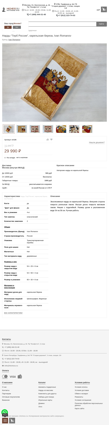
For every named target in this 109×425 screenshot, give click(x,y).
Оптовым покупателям (11, 397)
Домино (41, 403)
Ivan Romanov (14, 40)
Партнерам (6, 394)
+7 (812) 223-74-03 (66, 15)
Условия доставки (82, 390)
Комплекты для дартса (47, 394)
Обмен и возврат (81, 394)
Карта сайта (79, 408)
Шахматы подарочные (47, 387)
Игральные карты (45, 400)
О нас (4, 387)
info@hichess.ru (11, 366)
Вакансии (6, 400)
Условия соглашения (83, 400)
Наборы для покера (46, 397)
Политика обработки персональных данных (89, 404)
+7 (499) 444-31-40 (37, 14)
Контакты (5, 390)
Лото (40, 407)
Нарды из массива (45, 390)
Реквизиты (79, 397)
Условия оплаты (81, 387)
